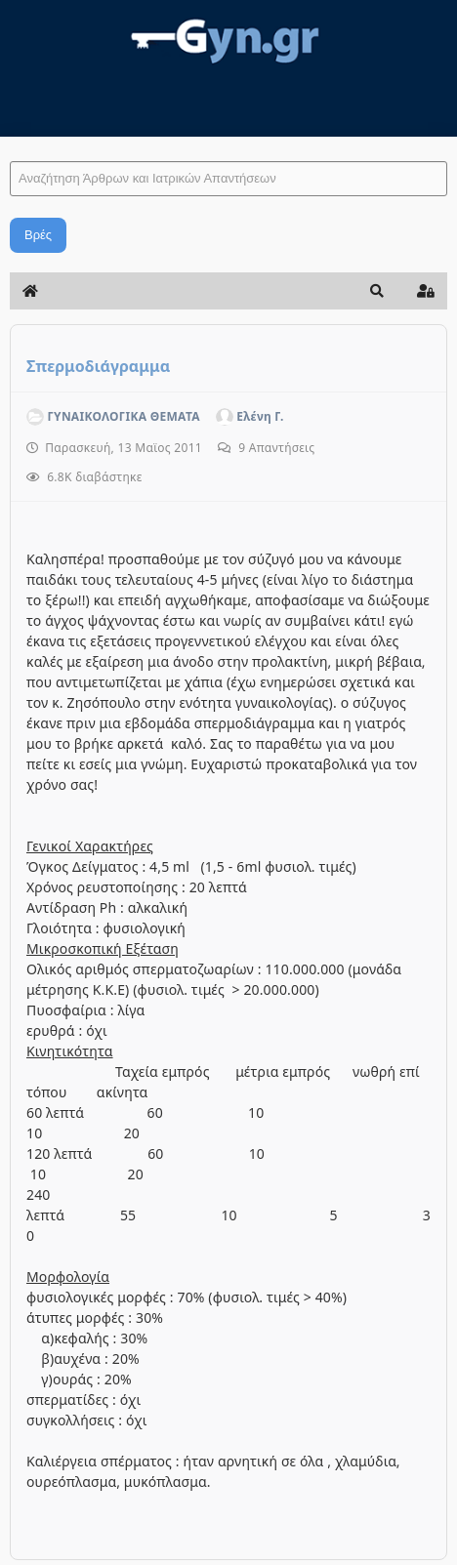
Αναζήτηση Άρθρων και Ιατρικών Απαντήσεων (10, 142)
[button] (376, 290)
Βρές (38, 234)
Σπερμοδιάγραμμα (98, 366)
